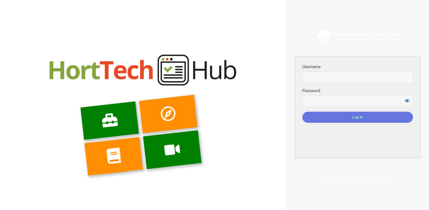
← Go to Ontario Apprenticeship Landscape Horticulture (349, 178)
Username (311, 66)
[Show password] (407, 100)
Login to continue (357, 36)
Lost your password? (319, 168)
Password (311, 90)
